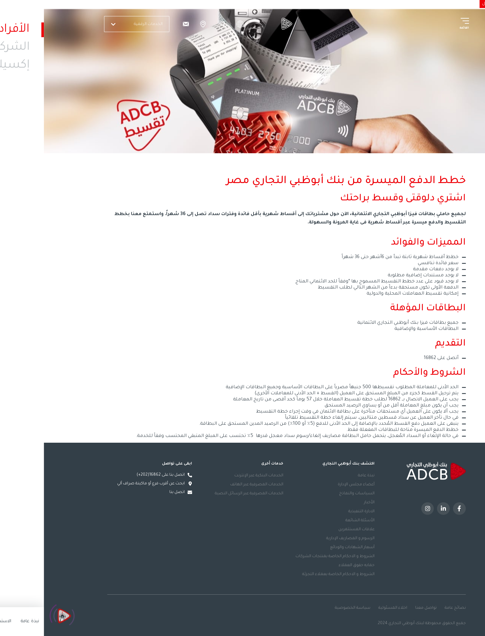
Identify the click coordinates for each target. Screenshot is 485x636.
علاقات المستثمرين (313, 529)
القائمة (420, 28)
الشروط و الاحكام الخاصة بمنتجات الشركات (291, 556)
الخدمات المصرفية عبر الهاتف (212, 484)
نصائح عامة (411, 608)
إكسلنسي (379, 3)
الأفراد (419, 3)
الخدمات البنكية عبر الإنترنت (214, 475)
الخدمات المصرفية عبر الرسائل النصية (205, 493)
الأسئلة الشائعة (316, 520)
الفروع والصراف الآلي (159, 24)
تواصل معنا (382, 608)
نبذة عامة (322, 475)
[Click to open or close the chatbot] (19, 617)
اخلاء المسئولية (349, 608)
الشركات (401, 3)
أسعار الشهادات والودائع (308, 547)
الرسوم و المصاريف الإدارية (306, 538)
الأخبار (325, 502)
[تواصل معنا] (141, 24)
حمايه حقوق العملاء (313, 565)
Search (178, 24)
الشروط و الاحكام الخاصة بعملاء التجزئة (294, 574)
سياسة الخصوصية (309, 608)
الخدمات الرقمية (94, 24)
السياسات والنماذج (313, 493)
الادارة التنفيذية (317, 511)
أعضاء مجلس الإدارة (312, 484)
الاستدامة (356, 3)
